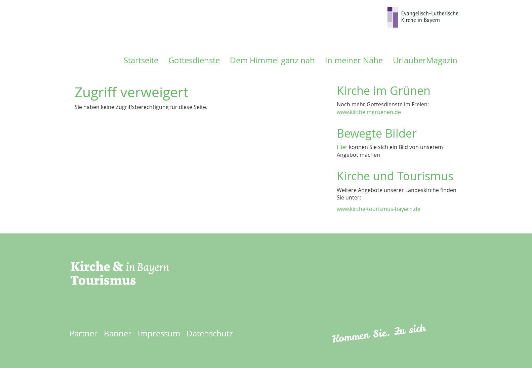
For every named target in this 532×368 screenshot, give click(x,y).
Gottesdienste (194, 60)
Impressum (159, 333)
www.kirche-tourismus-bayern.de (378, 209)
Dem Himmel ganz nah (272, 60)
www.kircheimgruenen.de (369, 112)
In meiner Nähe (354, 60)
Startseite (141, 60)
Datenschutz (210, 333)
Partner (83, 333)
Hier (342, 147)
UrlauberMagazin (425, 60)
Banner (117, 333)
